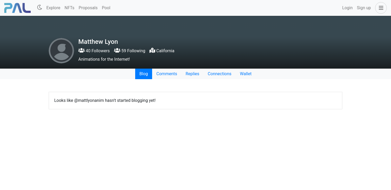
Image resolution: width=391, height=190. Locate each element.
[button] (380, 8)
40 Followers (94, 50)
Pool (106, 7)
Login (347, 7)
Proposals (88, 7)
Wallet (246, 73)
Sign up (364, 7)
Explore (53, 7)
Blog (143, 73)
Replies (192, 73)
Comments (166, 73)
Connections (219, 73)
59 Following (129, 50)
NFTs (69, 7)
